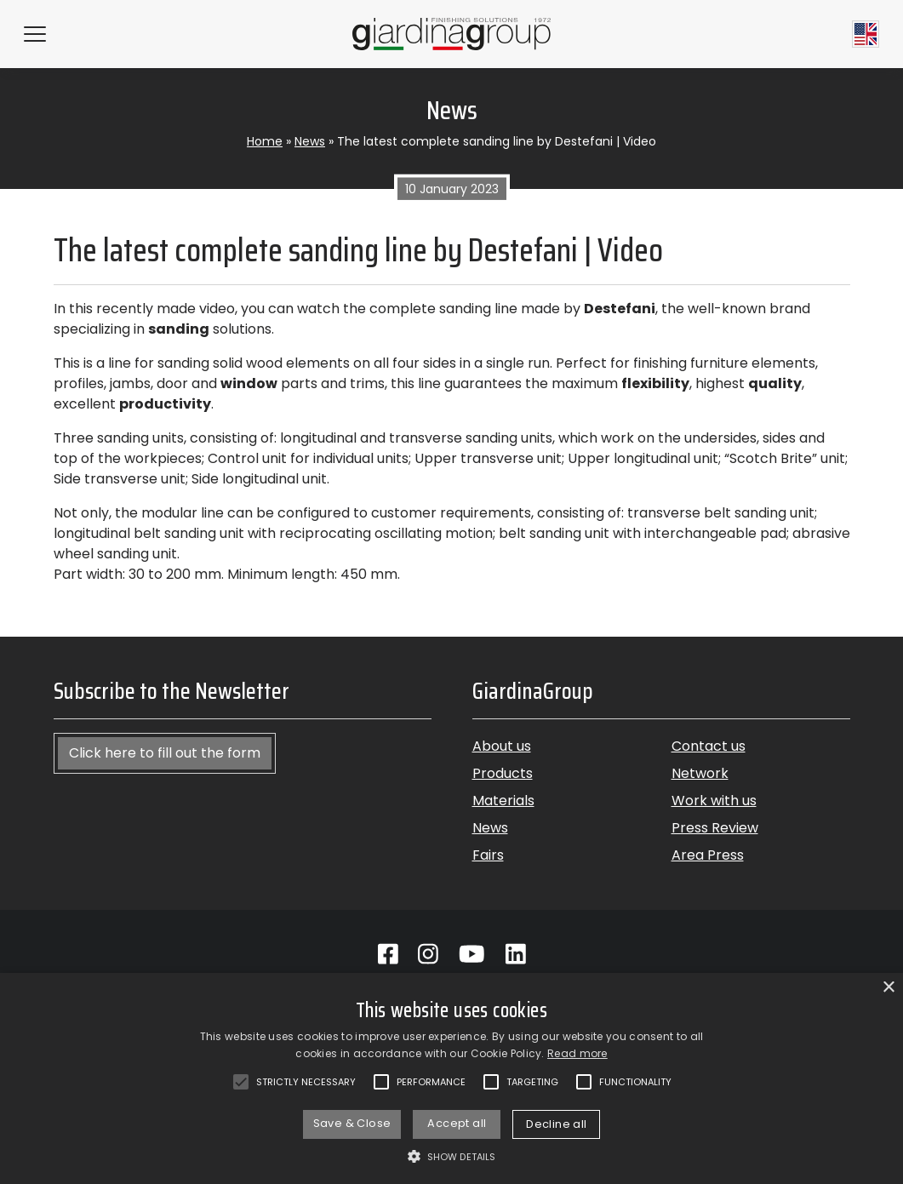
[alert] (451, 1078)
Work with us (714, 800)
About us (501, 746)
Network (700, 773)
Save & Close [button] (352, 1123)
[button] (451, 1155)
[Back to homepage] (451, 34)
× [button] (888, 987)
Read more (577, 1053)
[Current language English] (865, 34)
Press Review (715, 828)
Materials (503, 800)
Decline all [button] (556, 1124)
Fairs (488, 855)
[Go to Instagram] (428, 954)
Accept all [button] (456, 1123)
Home (265, 141)
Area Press (708, 855)
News (309, 141)
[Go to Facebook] (388, 954)
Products (502, 773)
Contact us (709, 746)
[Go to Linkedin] (515, 954)
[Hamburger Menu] (35, 34)
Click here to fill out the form (164, 753)
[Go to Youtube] (472, 954)
